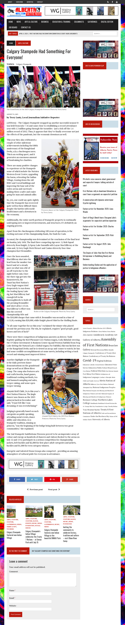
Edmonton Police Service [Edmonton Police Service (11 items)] (107, 363)
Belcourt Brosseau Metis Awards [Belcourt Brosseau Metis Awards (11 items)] (102, 348)
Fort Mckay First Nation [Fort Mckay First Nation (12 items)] (92, 372)
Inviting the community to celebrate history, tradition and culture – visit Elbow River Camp (71, 534)
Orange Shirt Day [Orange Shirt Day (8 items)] (90, 404)
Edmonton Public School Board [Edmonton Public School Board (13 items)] (95, 366)
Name (11, 589)
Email (11, 597)
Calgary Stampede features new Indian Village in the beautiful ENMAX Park (52, 534)
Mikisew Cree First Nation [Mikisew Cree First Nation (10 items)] (99, 382)
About (10, 2)
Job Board (12, 27)
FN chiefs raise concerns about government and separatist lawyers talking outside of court (101, 181)
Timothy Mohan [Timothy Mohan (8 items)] (113, 404)
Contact (40, 2)
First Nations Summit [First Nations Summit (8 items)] (109, 369)
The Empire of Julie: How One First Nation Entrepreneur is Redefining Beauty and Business (98, 253)
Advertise (30, 2)
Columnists (78, 21)
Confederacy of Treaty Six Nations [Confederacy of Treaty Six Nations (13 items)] (102, 354)
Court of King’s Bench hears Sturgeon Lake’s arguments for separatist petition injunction (100, 217)
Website (12, 605)
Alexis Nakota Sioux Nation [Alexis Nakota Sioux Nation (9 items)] (107, 329)
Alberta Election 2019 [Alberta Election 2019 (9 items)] (99, 326)
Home (10, 21)
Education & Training (61, 21)
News (18, 21)
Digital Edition (106, 21)
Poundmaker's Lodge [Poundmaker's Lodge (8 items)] (102, 404)
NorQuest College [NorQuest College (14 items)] (90, 398)
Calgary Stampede (23, 64)
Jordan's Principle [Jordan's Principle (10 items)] (106, 375)
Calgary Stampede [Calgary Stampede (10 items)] (89, 351)
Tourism (9, 529)
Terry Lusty (11, 527)
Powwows (29, 526)
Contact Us (25, 27)
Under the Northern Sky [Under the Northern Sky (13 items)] (100, 414)
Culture (9, 522)
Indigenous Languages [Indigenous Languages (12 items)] (91, 375)
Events (28, 524)
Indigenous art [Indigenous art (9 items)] (105, 372)
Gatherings (92, 21)
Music (34, 524)
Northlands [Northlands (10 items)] (94, 401)
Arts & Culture (30, 21)
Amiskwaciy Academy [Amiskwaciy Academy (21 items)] (104, 332)
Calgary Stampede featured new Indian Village (13, 535)
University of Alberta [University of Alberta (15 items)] (101, 417)
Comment (13, 571)
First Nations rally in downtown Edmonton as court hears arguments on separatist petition (100, 190)
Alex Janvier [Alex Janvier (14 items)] (88, 333)
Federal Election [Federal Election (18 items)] (95, 368)
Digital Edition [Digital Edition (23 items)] (104, 358)
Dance (35, 521)
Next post (54, 490)
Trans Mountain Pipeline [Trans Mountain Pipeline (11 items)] (91, 408)
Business (44, 21)
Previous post (35, 490)
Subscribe (19, 2)
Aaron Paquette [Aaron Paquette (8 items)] (87, 326)
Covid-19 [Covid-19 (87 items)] (89, 358)
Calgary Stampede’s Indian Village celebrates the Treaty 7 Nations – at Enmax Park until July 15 (33, 536)
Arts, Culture (12, 520)
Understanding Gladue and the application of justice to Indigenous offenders (100, 264)
